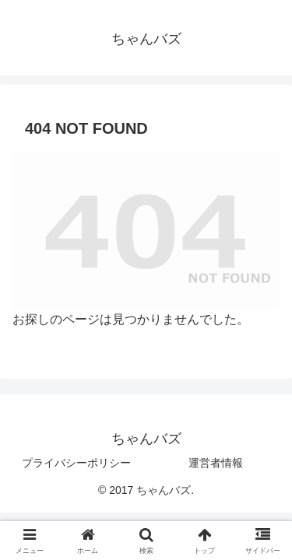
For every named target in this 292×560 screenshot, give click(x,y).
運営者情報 (215, 463)
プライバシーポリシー (76, 463)
